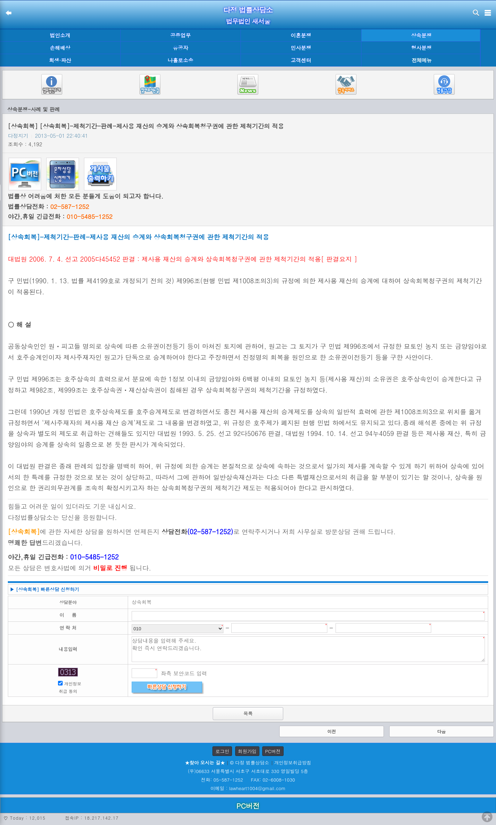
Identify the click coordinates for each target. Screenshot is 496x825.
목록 (248, 713)
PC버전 (273, 751)
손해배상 (60, 47)
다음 (441, 731)
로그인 (222, 751)
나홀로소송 (180, 60)
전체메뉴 (422, 60)
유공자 (180, 47)
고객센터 (301, 60)
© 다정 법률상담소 (249, 762)
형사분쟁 (421, 47)
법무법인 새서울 (248, 21)
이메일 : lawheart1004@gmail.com (248, 788)
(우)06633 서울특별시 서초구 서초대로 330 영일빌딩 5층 (248, 771)
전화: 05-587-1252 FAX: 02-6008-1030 (248, 779)
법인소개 (60, 35)
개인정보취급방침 (292, 762)
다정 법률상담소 (248, 10)
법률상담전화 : (48, 206)
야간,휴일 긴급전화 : (60, 216)
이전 (331, 731)
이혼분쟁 (301, 35)
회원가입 (247, 751)
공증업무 (180, 35)
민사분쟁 (301, 47)
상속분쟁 (421, 35)
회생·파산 (60, 60)
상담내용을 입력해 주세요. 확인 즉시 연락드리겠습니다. (308, 649)
